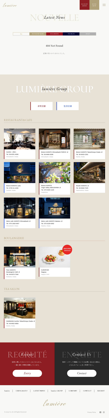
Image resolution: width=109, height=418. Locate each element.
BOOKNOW (94, 5)
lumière (7, 391)
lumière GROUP (57, 391)
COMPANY (73, 391)
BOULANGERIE (54, 34)
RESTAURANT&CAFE (38, 34)
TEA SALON (71, 34)
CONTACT (87, 391)
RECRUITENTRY (84, 5)
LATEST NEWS (39, 391)
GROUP (88, 34)
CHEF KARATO (21, 391)
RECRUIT (101, 391)
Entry (27, 373)
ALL (21, 34)
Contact (81, 373)
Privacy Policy (91, 412)
